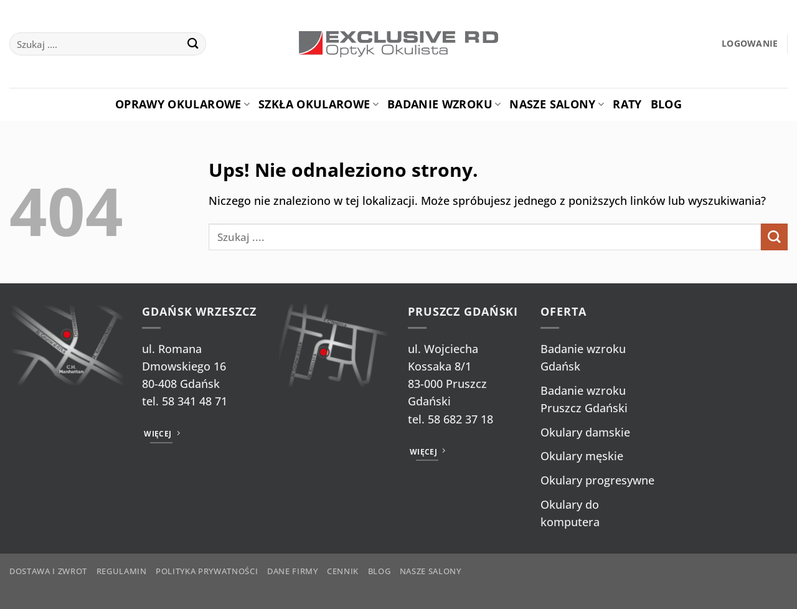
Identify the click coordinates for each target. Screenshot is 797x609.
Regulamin (122, 571)
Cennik (343, 571)
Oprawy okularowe (182, 104)
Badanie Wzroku (444, 104)
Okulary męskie (581, 455)
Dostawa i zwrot (48, 571)
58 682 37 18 (460, 419)
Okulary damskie (585, 432)
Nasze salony (556, 104)
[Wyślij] (193, 43)
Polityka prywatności (207, 571)
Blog (666, 104)
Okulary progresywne (597, 480)
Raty (627, 104)
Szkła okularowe (318, 104)
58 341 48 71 (194, 401)
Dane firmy (292, 571)
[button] (750, 44)
